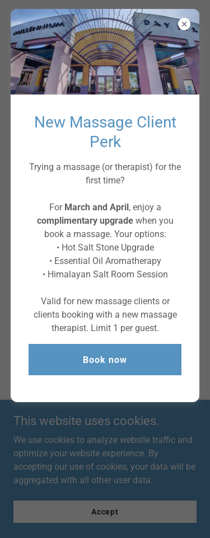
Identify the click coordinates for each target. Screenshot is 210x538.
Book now (105, 360)
